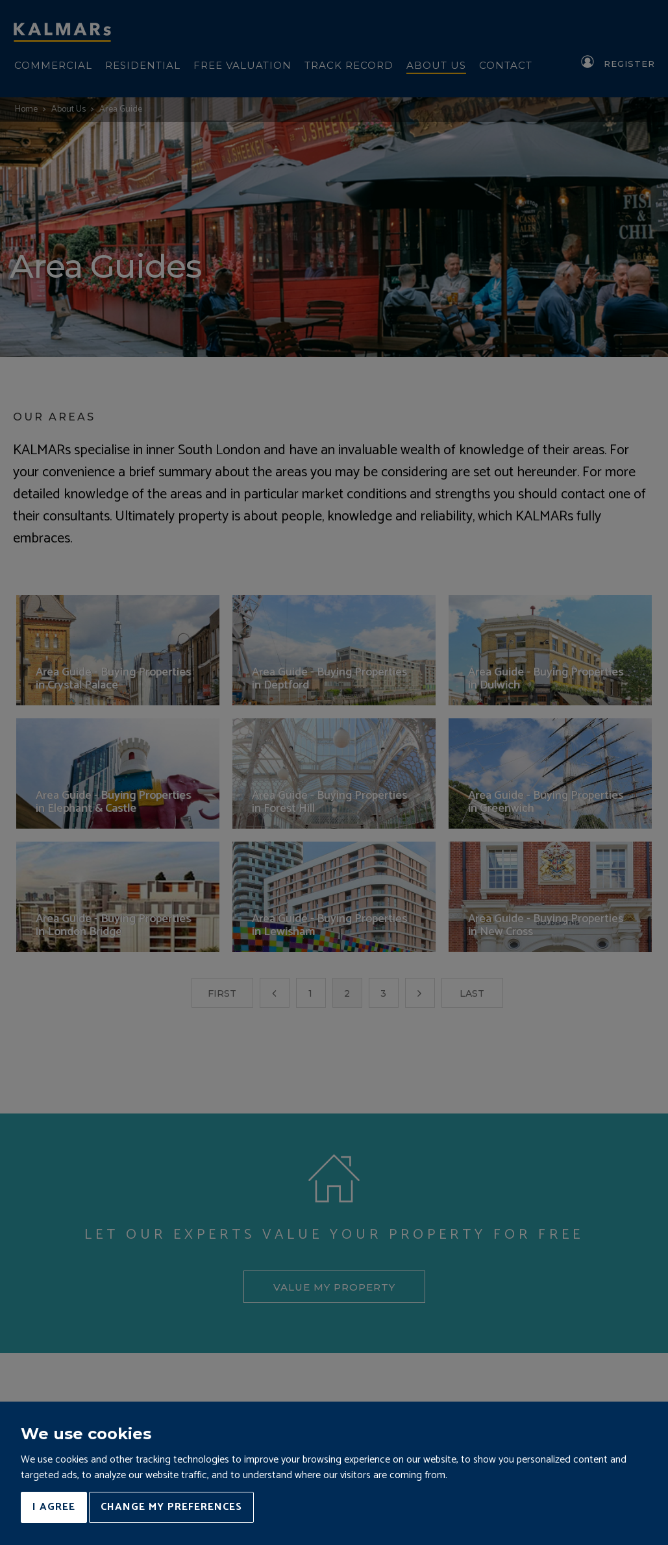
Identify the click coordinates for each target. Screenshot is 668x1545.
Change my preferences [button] (171, 1507)
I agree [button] (53, 1507)
